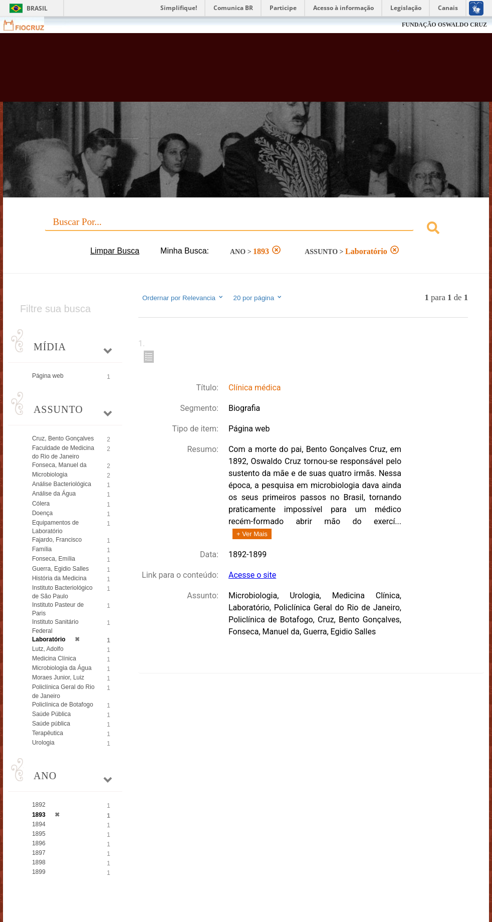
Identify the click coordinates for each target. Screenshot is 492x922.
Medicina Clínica (54, 658)
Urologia (43, 742)
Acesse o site (252, 575)
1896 (39, 843)
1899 (39, 871)
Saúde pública (51, 723)
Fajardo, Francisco (57, 539)
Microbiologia (50, 474)
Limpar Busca (114, 251)
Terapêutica (47, 733)
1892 (39, 804)
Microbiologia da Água (62, 667)
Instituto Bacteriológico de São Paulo (62, 592)
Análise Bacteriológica (61, 484)
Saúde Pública (51, 714)
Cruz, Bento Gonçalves (63, 438)
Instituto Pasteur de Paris (58, 609)
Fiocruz (30, 25)
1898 (39, 862)
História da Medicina (59, 578)
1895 (39, 833)
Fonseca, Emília (53, 558)
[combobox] (246, 229)
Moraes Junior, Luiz (58, 677)
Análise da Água (54, 493)
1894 (39, 824)
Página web (48, 375)
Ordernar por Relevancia (183, 298)
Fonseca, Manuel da (59, 465)
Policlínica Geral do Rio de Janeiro (63, 691)
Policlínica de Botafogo (62, 704)
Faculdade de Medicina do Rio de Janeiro (63, 452)
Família (42, 549)
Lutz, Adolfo (48, 648)
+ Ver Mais (252, 534)
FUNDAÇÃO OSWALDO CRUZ (444, 24)
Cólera (41, 503)
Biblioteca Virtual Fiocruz (211, 71)
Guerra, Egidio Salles (60, 568)
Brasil (37, 8)
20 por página (258, 298)
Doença (42, 513)
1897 (39, 852)
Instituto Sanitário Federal (55, 626)
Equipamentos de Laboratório (55, 527)
